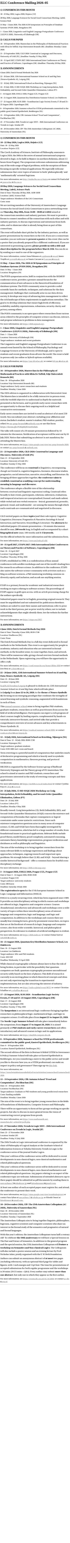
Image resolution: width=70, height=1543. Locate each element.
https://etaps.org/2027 (32, 620)
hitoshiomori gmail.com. (11, 1200)
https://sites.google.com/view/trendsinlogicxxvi (43, 1194)
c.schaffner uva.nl (19, 990)
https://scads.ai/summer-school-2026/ (39, 730)
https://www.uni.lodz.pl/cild (35, 541)
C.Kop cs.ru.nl (13, 787)
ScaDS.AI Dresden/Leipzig (12, 686)
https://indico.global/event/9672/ (37, 988)
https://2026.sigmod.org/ (33, 324)
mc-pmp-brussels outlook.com (23, 448)
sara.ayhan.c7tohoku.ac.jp (13, 1183)
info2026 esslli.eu (8, 938)
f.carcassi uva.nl (52, 259)
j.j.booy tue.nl (17, 669)
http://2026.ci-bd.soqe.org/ (34, 868)
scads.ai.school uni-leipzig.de (13, 733)
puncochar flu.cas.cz (11, 182)
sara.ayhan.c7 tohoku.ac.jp (31, 1197)
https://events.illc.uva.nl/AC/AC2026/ (38, 1279)
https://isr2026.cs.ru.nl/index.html (37, 784)
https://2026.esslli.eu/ (32, 935)
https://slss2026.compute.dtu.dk (36, 1035)
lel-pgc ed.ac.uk (60, 361)
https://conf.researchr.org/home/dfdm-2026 (41, 666)
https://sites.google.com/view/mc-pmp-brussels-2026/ (46, 445)
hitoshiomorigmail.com (43, 1183)
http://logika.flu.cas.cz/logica (35, 179)
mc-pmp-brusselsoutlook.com (24, 423)
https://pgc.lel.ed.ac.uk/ (33, 361)
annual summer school (16, 706)
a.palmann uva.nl (49, 256)
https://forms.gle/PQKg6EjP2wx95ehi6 (18, 427)
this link (53, 1065)
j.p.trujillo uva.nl (17, 259)
